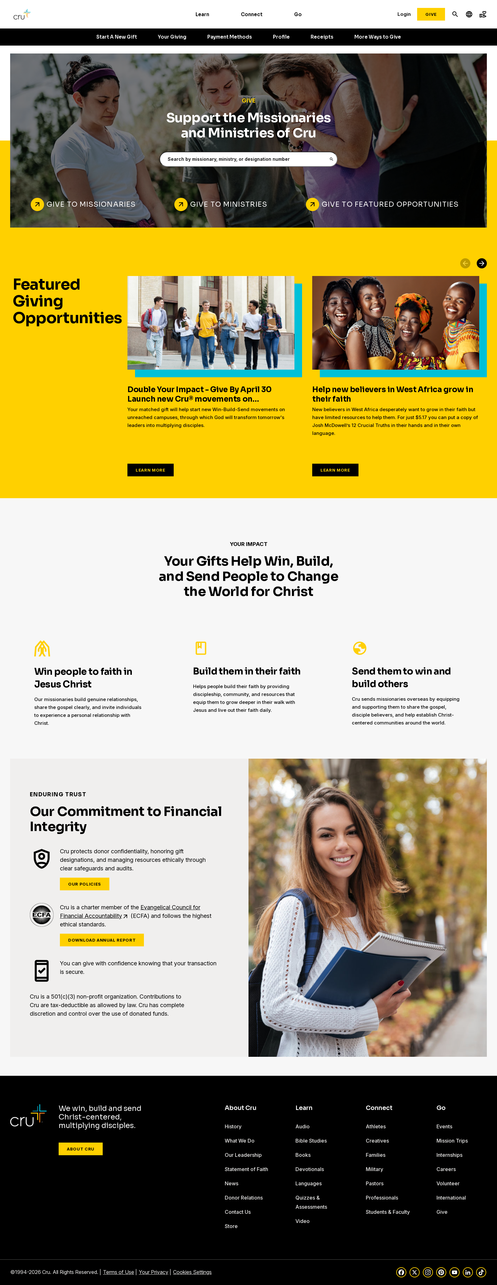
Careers (446, 1169)
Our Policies (84, 884)
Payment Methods (229, 37)
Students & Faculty (388, 1212)
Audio (302, 1126)
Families (375, 1155)
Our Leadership (243, 1155)
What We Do (240, 1141)
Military (374, 1169)
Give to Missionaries (91, 204)
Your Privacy (153, 1272)
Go (298, 14)
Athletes (376, 1126)
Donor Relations (244, 1197)
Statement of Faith (246, 1169)
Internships (449, 1155)
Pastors (375, 1183)
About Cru (80, 1148)
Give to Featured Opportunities (390, 204)
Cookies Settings (192, 1272)
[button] (482, 263)
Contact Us (238, 1212)
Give (431, 14)
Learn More (150, 470)
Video (302, 1221)
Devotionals (309, 1169)
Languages (308, 1183)
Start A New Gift (116, 37)
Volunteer (448, 1183)
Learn (202, 14)
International (451, 1197)
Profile (281, 37)
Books (303, 1155)
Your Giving (172, 37)
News (231, 1183)
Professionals (382, 1197)
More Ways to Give (377, 37)
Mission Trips (452, 1141)
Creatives (377, 1141)
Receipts (322, 37)
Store (231, 1226)
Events (444, 1126)
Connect (251, 14)
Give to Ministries (228, 204)
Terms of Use (118, 1272)
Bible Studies (311, 1141)
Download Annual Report (102, 940)
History (233, 1126)
